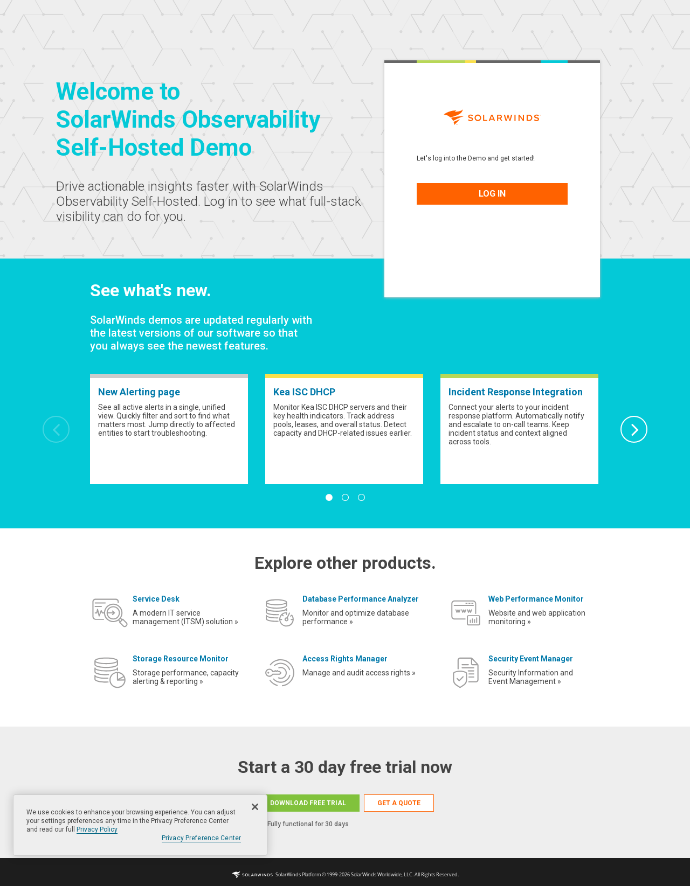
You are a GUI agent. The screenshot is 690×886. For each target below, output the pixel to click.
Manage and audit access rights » (359, 672)
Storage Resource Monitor (181, 658)
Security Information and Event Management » (530, 677)
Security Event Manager (530, 658)
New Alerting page (139, 391)
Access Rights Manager (345, 658)
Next (633, 429)
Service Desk (156, 599)
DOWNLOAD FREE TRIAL (308, 803)
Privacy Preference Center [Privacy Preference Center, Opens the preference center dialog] (201, 838)
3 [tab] (361, 497)
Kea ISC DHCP (304, 391)
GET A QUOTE (398, 803)
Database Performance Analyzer (360, 599)
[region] (140, 825)
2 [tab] (345, 497)
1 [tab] (328, 497)
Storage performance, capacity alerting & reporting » (186, 677)
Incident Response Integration (515, 391)
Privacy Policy (97, 829)
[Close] (255, 807)
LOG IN (492, 194)
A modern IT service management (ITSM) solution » (185, 617)
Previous (56, 429)
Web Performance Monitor (536, 599)
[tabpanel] (169, 429)
